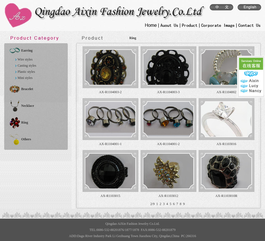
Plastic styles (26, 72)
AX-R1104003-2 (110, 92)
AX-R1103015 (110, 196)
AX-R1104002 (226, 92)
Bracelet (27, 89)
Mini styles (25, 78)
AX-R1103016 (226, 144)
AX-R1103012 (168, 196)
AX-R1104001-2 (168, 144)
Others (26, 139)
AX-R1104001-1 (110, 144)
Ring (24, 122)
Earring (27, 50)
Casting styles (27, 66)
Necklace (27, 106)
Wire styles (25, 59)
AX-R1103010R (226, 196)
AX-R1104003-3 (168, 92)
